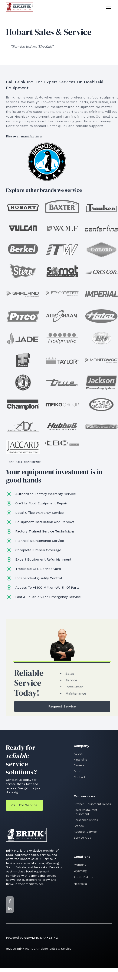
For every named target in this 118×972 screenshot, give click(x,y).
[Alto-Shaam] (62, 316)
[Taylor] (62, 360)
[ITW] (62, 249)
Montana (80, 864)
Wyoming (80, 870)
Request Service (85, 831)
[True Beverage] (62, 382)
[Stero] (23, 271)
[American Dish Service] (23, 426)
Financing (80, 759)
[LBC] (62, 443)
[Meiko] (62, 404)
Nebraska (80, 883)
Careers (79, 765)
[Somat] (62, 271)
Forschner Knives (86, 820)
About (78, 753)
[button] (108, 7)
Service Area (82, 837)
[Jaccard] (23, 447)
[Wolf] (62, 228)
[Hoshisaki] (47, 161)
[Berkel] (23, 249)
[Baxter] (62, 206)
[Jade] (23, 338)
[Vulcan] (23, 228)
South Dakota (84, 877)
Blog (77, 771)
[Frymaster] (62, 294)
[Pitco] (23, 316)
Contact (79, 777)
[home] (19, 6)
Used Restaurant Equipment (85, 812)
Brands (79, 826)
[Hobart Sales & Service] (23, 208)
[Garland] (23, 294)
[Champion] (23, 404)
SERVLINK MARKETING (41, 937)
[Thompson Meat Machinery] (23, 360)
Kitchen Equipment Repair (92, 804)
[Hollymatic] (62, 338)
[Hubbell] (62, 426)
